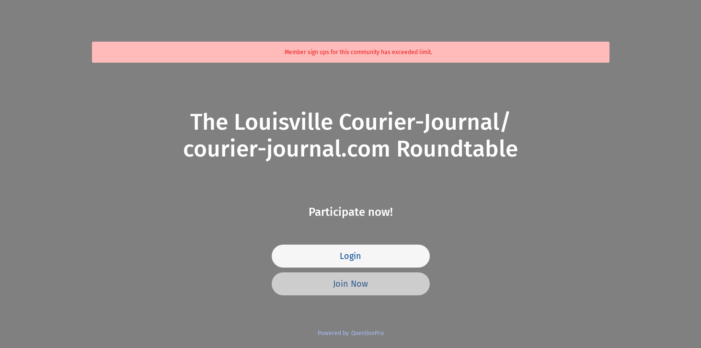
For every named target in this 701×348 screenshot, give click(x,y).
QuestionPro (367, 333)
